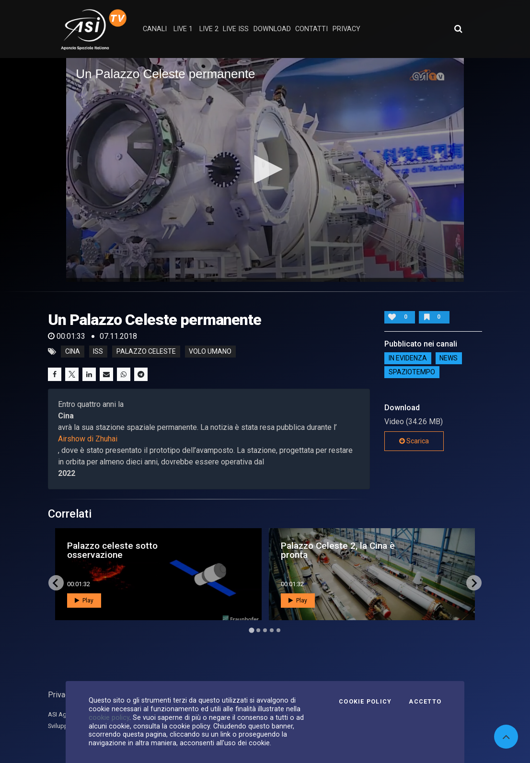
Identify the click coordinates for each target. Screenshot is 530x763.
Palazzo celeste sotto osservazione (112, 550)
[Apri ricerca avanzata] (458, 29)
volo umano (210, 352)
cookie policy (109, 717)
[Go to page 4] (272, 630)
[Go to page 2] (258, 630)
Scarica (414, 441)
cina (72, 352)
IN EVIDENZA (408, 358)
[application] (265, 170)
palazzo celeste (146, 352)
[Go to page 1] (251, 630)
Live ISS (236, 29)
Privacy (60, 694)
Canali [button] (155, 29)
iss (98, 352)
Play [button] (84, 600)
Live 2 (209, 29)
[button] (265, 169)
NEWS (448, 358)
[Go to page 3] (265, 630)
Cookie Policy (365, 702)
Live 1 (183, 29)
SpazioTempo (412, 372)
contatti (311, 29)
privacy (346, 29)
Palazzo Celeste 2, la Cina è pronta (338, 550)
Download (272, 29)
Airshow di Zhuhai (87, 438)
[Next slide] (474, 582)
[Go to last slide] (56, 582)
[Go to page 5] (278, 630)
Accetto (425, 702)
